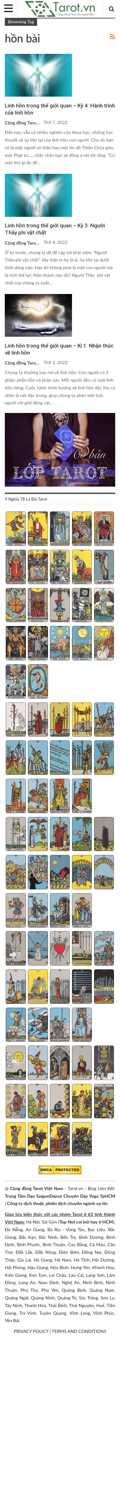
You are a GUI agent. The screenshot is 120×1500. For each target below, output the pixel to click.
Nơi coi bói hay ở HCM (90, 1221)
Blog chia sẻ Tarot (7, 54)
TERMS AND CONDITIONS (79, 1331)
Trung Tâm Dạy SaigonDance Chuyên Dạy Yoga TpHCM (60, 1196)
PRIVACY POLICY (31, 1331)
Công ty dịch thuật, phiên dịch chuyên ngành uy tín (57, 1203)
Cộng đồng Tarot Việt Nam (36, 1188)
